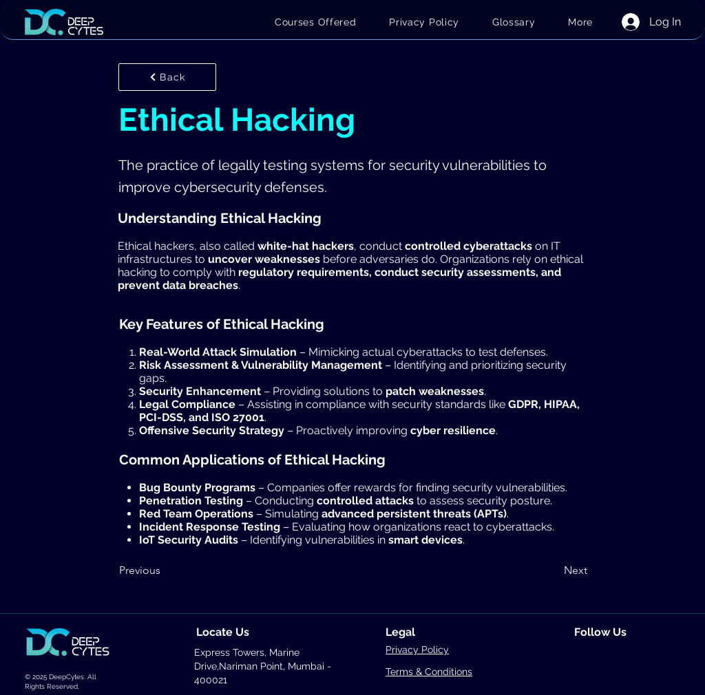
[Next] (552, 570)
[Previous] (164, 570)
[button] (580, 22)
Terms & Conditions (429, 671)
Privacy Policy (417, 649)
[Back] (167, 77)
